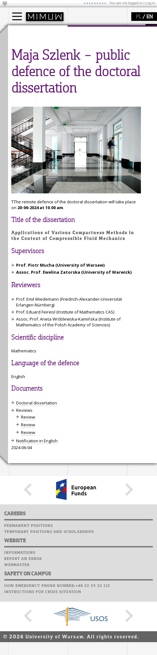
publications (28, 115)
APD (107, 88)
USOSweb (78, 88)
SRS (95, 88)
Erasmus (24, 62)
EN (149, 17)
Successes (80, 131)
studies (22, 31)
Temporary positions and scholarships (49, 651)
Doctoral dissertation (36, 522)
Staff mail (81, 113)
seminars (25, 109)
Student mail (84, 107)
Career (76, 119)
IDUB (20, 133)
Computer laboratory (94, 100)
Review (28, 536)
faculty (81, 31)
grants (22, 121)
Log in (150, 3)
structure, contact (92, 50)
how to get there (91, 44)
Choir (75, 125)
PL (138, 17)
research (24, 91)
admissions (27, 67)
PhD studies (28, 56)
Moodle (77, 94)
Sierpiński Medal (32, 127)
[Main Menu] (17, 16)
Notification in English (37, 559)
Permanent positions (28, 645)
